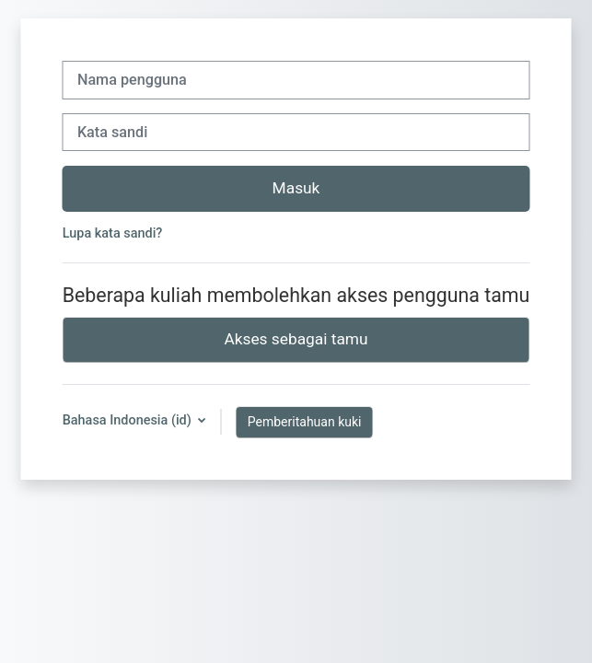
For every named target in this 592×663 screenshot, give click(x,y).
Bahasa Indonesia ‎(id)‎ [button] (129, 420)
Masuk (296, 188)
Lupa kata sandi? (113, 233)
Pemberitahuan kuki (305, 421)
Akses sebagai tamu (295, 339)
